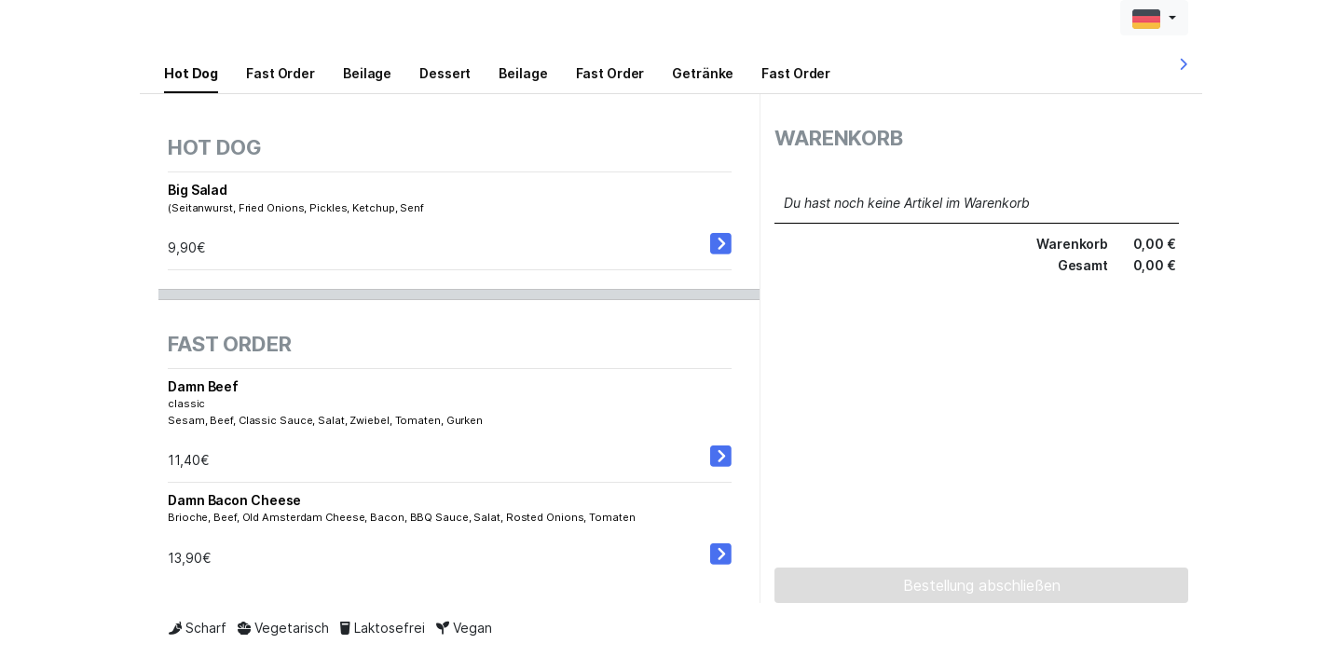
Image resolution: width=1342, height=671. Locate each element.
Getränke (702, 73)
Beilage (367, 73)
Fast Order (280, 73)
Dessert (445, 73)
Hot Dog (191, 73)
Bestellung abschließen (982, 585)
